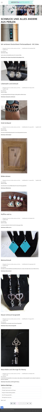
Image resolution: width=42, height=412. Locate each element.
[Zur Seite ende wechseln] (30, 403)
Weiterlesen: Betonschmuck (6, 270)
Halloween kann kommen (6, 387)
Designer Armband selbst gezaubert (8, 392)
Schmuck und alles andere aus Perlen (13, 48)
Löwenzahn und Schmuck (9, 84)
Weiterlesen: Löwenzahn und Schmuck (8, 96)
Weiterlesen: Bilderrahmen (6, 188)
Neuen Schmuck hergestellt (10, 315)
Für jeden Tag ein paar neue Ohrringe (9, 390)
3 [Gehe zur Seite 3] (22, 403)
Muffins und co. (6, 214)
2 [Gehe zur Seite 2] (19, 403)
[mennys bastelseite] (21, 2)
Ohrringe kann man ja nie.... (7, 397)
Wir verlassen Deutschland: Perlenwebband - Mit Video (20, 44)
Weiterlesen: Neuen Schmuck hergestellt (8, 325)
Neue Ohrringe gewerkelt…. (7, 394)
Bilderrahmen (5, 176)
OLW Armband (6, 123)
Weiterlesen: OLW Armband (6, 134)
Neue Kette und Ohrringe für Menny (13, 369)
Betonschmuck (6, 260)
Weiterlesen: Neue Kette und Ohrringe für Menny (10, 381)
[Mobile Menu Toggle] (2, 2)
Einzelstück (14, 225)
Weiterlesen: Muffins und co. (6, 227)
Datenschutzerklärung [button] (10, 409)
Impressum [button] (3, 409)
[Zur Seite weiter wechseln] (27, 403)
